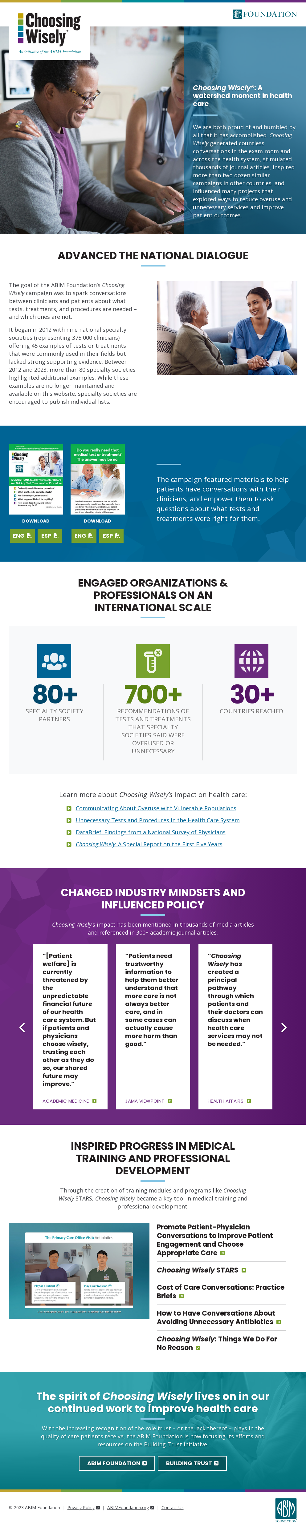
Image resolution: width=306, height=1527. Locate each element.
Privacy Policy (83, 1507)
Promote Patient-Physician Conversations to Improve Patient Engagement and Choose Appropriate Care (215, 1240)
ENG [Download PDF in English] (84, 535)
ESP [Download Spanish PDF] (50, 535)
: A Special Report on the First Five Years (149, 844)
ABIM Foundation (117, 1463)
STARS (198, 1270)
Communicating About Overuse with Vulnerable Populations (156, 808)
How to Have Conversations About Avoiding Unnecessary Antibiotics (216, 1318)
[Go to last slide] (22, 1027)
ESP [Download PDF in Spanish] (111, 535)
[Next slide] (283, 1027)
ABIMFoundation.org (130, 1507)
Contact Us (172, 1507)
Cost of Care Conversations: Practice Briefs (220, 1292)
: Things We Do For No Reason (217, 1343)
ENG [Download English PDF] (22, 535)
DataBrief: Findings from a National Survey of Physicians (151, 832)
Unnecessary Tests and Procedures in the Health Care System (158, 820)
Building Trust (192, 1463)
